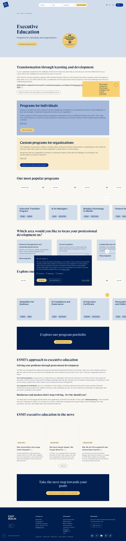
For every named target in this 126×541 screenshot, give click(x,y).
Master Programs (67, 518)
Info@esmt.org (40, 522)
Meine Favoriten (110, 4)
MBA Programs (67, 516)
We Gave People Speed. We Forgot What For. (61, 443)
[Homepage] (6, 5)
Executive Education (68, 514)
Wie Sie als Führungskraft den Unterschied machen (95, 443)
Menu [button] (118, 5)
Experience (66, 5)
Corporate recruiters (68, 522)
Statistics (60, 273)
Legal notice (39, 531)
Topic (53, 5)
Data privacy (54, 531)
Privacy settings (62, 531)
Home (18, 13)
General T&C (46, 531)
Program (42, 5)
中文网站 (65, 526)
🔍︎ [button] (113, 4)
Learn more (102, 94)
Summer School (67, 520)
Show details (85, 280)
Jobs (64, 528)
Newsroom (66, 524)
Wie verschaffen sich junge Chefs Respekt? (28, 443)
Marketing (51, 273)
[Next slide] (107, 198)
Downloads (70, 531)
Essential (41, 273)
